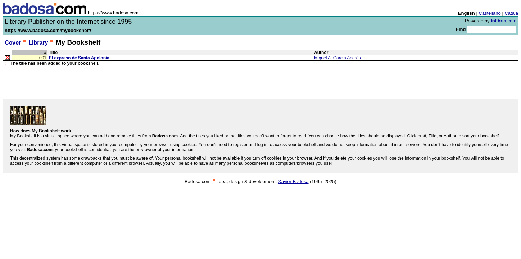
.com (503, 20)
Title (53, 52)
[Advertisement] (260, 82)
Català (511, 13)
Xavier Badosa (293, 181)
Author (321, 52)
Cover (13, 43)
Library (38, 43)
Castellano (489, 13)
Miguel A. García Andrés (337, 57)
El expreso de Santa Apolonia (79, 57)
